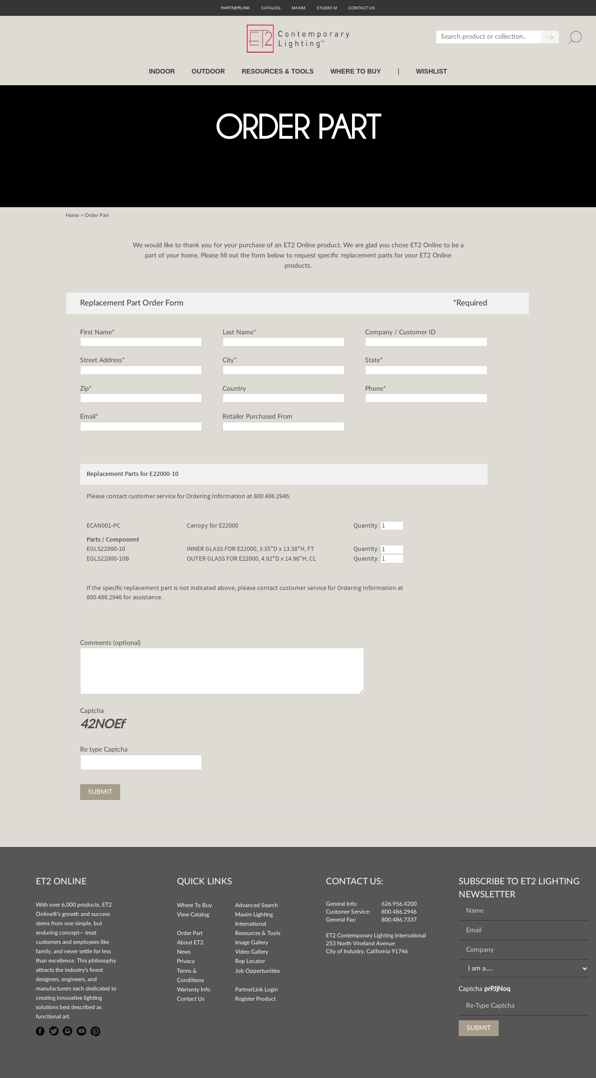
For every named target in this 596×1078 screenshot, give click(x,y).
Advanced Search (256, 905)
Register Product (255, 999)
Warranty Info (193, 989)
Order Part (190, 933)
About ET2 (190, 942)
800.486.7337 (399, 919)
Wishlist (431, 71)
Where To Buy (194, 905)
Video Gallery (251, 952)
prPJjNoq (497, 989)
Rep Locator (250, 961)
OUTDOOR (208, 71)
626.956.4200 (399, 904)
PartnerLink (235, 8)
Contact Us (190, 999)
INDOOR (162, 71)
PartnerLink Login (256, 989)
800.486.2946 (399, 912)
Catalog (271, 8)
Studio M (327, 8)
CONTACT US (361, 8)
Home (72, 215)
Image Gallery (251, 942)
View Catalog (193, 914)
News (183, 952)
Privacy (186, 961)
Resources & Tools (257, 933)
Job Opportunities (257, 971)
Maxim (298, 8)
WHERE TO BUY (355, 71)
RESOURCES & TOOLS (278, 71)
